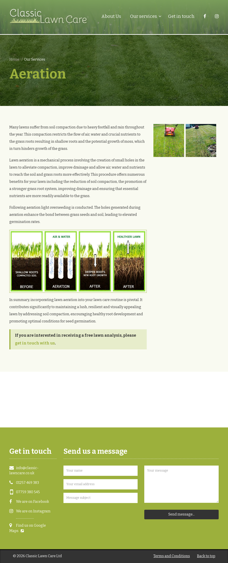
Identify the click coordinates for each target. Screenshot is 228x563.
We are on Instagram (33, 511)
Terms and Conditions (171, 556)
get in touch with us (35, 343)
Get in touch (181, 16)
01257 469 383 (27, 483)
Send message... (181, 514)
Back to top (206, 556)
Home (14, 59)
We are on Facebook (32, 501)
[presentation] (97, 515)
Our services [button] (143, 16)
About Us (111, 16)
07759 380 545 (28, 492)
